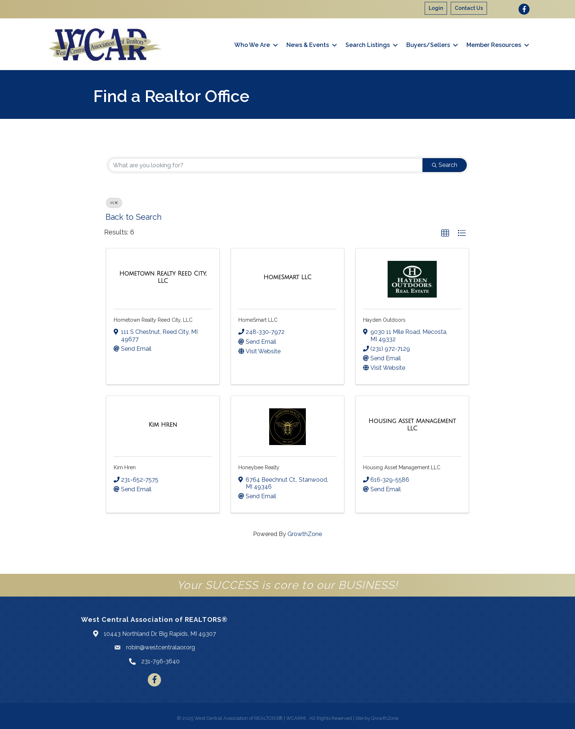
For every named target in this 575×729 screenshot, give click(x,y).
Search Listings (367, 44)
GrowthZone (305, 534)
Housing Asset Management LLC (401, 467)
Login (436, 8)
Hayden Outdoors (384, 320)
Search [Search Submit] (444, 164)
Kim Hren (125, 467)
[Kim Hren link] (163, 425)
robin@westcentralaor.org (160, 647)
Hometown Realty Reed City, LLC (153, 320)
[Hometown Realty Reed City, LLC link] (163, 277)
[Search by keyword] (265, 165)
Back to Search (134, 217)
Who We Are (252, 44)
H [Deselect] (114, 202)
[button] (445, 233)
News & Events (307, 44)
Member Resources (493, 44)
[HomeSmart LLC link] (287, 277)
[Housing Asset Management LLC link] (412, 425)
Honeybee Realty (258, 467)
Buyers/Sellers (428, 44)
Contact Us (469, 8)
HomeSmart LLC (258, 320)
